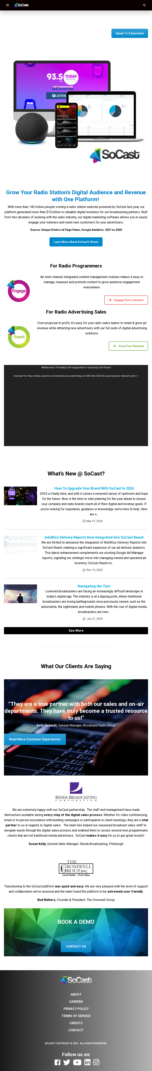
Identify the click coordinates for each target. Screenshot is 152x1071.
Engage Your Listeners (126, 300)
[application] (76, 405)
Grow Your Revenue (128, 346)
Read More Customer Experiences (35, 739)
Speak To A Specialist (130, 33)
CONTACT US (76, 946)
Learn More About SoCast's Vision (76, 241)
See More (76, 630)
